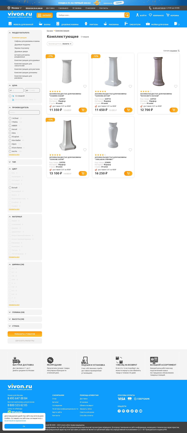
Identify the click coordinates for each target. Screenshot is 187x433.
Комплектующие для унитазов (27, 69)
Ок (24, 426)
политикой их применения (15, 421)
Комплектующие (19, 38)
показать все (14, 154)
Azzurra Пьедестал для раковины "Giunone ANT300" (108, 95)
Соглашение (57, 405)
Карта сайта (57, 412)
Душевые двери (21, 51)
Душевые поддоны (22, 45)
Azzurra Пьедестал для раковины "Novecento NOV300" (155, 95)
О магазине (90, 8)
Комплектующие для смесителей (23, 65)
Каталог (50, 30)
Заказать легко (86, 409)
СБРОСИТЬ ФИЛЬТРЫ (24, 341)
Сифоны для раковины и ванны (27, 41)
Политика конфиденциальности (65, 409)
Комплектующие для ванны (25, 73)
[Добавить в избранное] (85, 86)
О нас (54, 399)
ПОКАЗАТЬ (24, 334)
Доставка (50, 8)
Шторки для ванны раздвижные (22, 56)
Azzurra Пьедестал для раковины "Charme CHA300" (62, 95)
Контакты (104, 8)
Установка (77, 8)
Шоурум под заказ (34, 8)
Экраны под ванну (21, 48)
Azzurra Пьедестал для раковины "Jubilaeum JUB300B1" (110, 159)
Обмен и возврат (87, 405)
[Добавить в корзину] (83, 110)
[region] (24, 135)
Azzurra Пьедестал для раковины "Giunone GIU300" (62, 159)
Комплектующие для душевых (27, 60)
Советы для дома (87, 412)
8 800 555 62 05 (18, 405)
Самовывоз (63, 8)
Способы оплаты (86, 415)
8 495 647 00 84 (18, 398)
